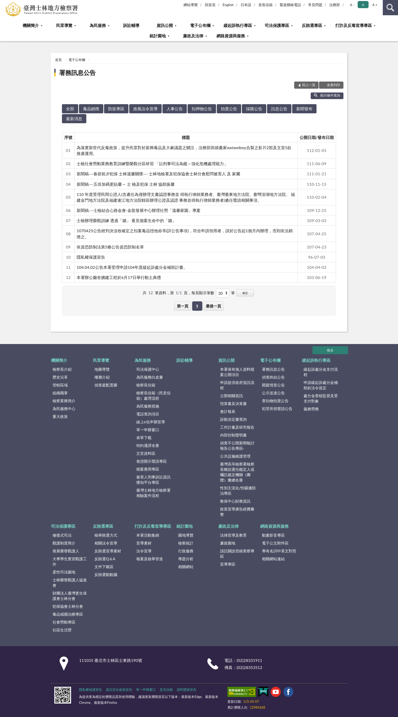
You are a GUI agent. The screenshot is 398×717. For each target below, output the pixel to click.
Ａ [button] (363, 5)
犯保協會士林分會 (68, 606)
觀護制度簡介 (64, 543)
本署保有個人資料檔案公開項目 (237, 372)
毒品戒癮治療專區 (68, 614)
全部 (70, 108)
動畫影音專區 (273, 535)
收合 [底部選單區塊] (330, 350)
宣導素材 (144, 543)
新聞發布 (304, 108)
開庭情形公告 (273, 385)
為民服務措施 (147, 406)
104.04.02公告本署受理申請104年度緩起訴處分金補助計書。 (132, 267)
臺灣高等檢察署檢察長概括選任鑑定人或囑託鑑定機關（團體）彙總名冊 (237, 472)
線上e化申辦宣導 (150, 421)
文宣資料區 (145, 453)
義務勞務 (311, 409)
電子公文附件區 (275, 543)
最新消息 (74, 118)
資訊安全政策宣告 (119, 690)
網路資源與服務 (231, 35)
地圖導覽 (102, 369)
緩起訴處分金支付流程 (321, 372)
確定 (245, 292)
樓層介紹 (102, 377)
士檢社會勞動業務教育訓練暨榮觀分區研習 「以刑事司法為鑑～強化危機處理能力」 (152, 163)
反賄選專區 (312, 25)
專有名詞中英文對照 (279, 551)
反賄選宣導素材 (107, 551)
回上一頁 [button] (308, 85)
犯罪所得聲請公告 (277, 408)
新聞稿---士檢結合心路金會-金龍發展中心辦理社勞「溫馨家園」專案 (139, 210)
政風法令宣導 (145, 108)
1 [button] (197, 306)
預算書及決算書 (233, 403)
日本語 (246, 5)
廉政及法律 (193, 35)
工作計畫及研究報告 (237, 427)
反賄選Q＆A (104, 558)
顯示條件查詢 (327, 95)
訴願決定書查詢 (233, 419)
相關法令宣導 (105, 543)
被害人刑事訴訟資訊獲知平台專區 (153, 480)
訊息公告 (279, 108)
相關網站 (185, 566)
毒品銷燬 (91, 108)
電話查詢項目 (147, 414)
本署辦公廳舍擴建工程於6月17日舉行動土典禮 (119, 277)
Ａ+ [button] (374, 5)
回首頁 (210, 5)
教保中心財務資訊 (235, 501)
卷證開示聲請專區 (151, 461)
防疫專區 (116, 108)
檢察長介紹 (62, 369)
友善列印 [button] (333, 85)
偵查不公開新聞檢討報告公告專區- (237, 445)
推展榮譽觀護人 (66, 551)
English (228, 5)
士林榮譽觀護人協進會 (70, 582)
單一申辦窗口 (147, 429)
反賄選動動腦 (105, 574)
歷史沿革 (60, 377)
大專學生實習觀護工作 (70, 561)
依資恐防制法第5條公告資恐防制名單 (110, 246)
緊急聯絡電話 (290, 5)
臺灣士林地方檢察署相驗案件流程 (153, 493)
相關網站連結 (273, 558)
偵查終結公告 (273, 377)
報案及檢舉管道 (149, 558)
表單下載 (144, 437)
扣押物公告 (202, 108)
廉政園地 (227, 543)
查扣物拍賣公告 (275, 400)
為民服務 (98, 25)
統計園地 (158, 35)
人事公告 (175, 108)
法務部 (334, 5)
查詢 (390, 7)
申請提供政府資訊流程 (237, 385)
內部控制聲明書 (233, 435)
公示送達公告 (273, 393)
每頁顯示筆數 (202, 292)
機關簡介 (31, 25)
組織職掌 (60, 393)
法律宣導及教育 (233, 535)
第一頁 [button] (182, 306)
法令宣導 (144, 551)
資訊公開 (165, 25)
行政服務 (185, 551)
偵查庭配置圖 (105, 385)
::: (4, 4)
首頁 (58, 60)
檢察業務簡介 (64, 400)
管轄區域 (60, 385)
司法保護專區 (277, 25)
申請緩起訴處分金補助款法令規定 (321, 385)
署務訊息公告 (77, 72)
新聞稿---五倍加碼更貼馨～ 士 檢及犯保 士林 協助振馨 (126, 184)
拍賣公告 (229, 108)
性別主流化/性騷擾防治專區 (238, 490)
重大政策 (60, 416)
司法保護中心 (147, 369)
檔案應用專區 (147, 469)
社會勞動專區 (64, 622)
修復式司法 (62, 535)
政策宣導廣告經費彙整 (237, 512)
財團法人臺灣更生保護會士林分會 (70, 596)
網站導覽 (191, 5)
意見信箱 (166, 690)
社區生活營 (62, 630)
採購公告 (254, 108)
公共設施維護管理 (235, 456)
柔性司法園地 (64, 572)
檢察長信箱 (145, 385)
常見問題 (315, 5)
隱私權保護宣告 (91, 257)
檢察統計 (185, 543)
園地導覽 (185, 535)
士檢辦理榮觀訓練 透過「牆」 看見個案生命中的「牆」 (126, 220)
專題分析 (185, 558)
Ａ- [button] (351, 5)
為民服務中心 (64, 408)
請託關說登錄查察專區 (237, 553)
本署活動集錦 (147, 535)
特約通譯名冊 (147, 445)
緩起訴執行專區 (238, 25)
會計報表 (227, 411)
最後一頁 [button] (213, 306)
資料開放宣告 (186, 690)
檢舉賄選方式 (105, 535)
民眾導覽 (64, 25)
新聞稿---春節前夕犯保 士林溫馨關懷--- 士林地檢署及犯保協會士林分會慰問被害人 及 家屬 (158, 173)
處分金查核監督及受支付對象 (321, 398)
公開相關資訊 (231, 395)
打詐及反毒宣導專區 (353, 25)
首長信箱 (265, 5)
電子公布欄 (200, 25)
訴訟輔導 (131, 25)
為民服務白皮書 (149, 377)
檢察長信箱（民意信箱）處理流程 (153, 395)
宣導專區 (227, 564)
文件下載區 (103, 566)
